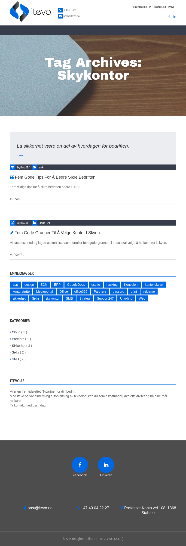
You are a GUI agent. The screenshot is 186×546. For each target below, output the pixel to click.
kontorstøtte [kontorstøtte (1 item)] (21, 291)
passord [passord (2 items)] (118, 291)
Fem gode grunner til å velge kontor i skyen (57, 232)
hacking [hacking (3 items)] (112, 284)
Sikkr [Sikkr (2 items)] (35, 298)
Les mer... (17, 199)
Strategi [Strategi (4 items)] (84, 298)
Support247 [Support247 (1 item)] (105, 298)
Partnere (17, 339)
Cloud (42, 223)
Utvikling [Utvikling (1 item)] (126, 298)
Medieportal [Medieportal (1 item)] (44, 291)
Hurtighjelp (142, 7)
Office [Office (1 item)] (63, 291)
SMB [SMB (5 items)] (69, 298)
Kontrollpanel (165, 7)
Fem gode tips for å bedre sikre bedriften (55, 177)
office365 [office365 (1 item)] (81, 291)
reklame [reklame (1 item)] (149, 291)
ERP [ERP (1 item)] (57, 284)
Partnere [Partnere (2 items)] (100, 291)
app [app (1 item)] (15, 284)
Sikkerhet (17, 345)
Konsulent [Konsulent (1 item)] (131, 284)
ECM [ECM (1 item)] (44, 284)
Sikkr (41, 167)
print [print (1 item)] (134, 291)
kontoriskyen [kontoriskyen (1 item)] (154, 284)
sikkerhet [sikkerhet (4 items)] (19, 298)
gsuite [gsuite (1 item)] (95, 284)
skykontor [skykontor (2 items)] (52, 298)
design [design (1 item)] (29, 284)
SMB (49, 223)
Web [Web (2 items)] (142, 298)
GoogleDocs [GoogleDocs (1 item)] (76, 284)
